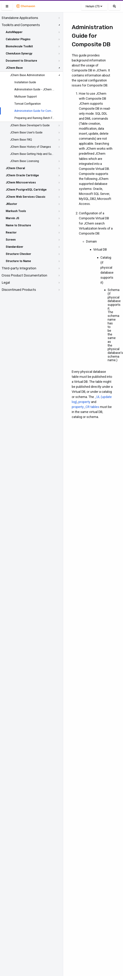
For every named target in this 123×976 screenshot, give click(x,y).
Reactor (11, 232)
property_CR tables (85, 407)
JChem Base (14, 67)
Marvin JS (12, 218)
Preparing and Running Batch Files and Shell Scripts (34, 118)
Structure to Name (18, 261)
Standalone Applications (20, 18)
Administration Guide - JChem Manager (34, 89)
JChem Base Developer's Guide (30, 125)
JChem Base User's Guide (26, 132)
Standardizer (14, 246)
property (84, 402)
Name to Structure (18, 225)
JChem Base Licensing (24, 161)
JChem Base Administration (27, 75)
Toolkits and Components (21, 25)
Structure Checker (18, 254)
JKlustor (11, 204)
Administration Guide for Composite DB (34, 111)
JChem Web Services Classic (25, 196)
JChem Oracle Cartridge (22, 175)
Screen (11, 239)
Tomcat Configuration (27, 103)
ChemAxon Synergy (19, 53)
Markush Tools (16, 211)
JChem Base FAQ (21, 139)
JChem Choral (15, 168)
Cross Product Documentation (24, 275)
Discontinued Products (19, 290)
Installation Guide (25, 82)
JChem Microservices (21, 182)
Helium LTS (94, 6)
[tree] (31, 153)
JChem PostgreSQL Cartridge (26, 189)
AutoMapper (14, 32)
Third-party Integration (19, 268)
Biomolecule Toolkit (19, 46)
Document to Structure (21, 60)
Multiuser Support (25, 96)
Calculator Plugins (18, 39)
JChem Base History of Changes (30, 146)
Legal (6, 283)
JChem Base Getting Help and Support (31, 154)
